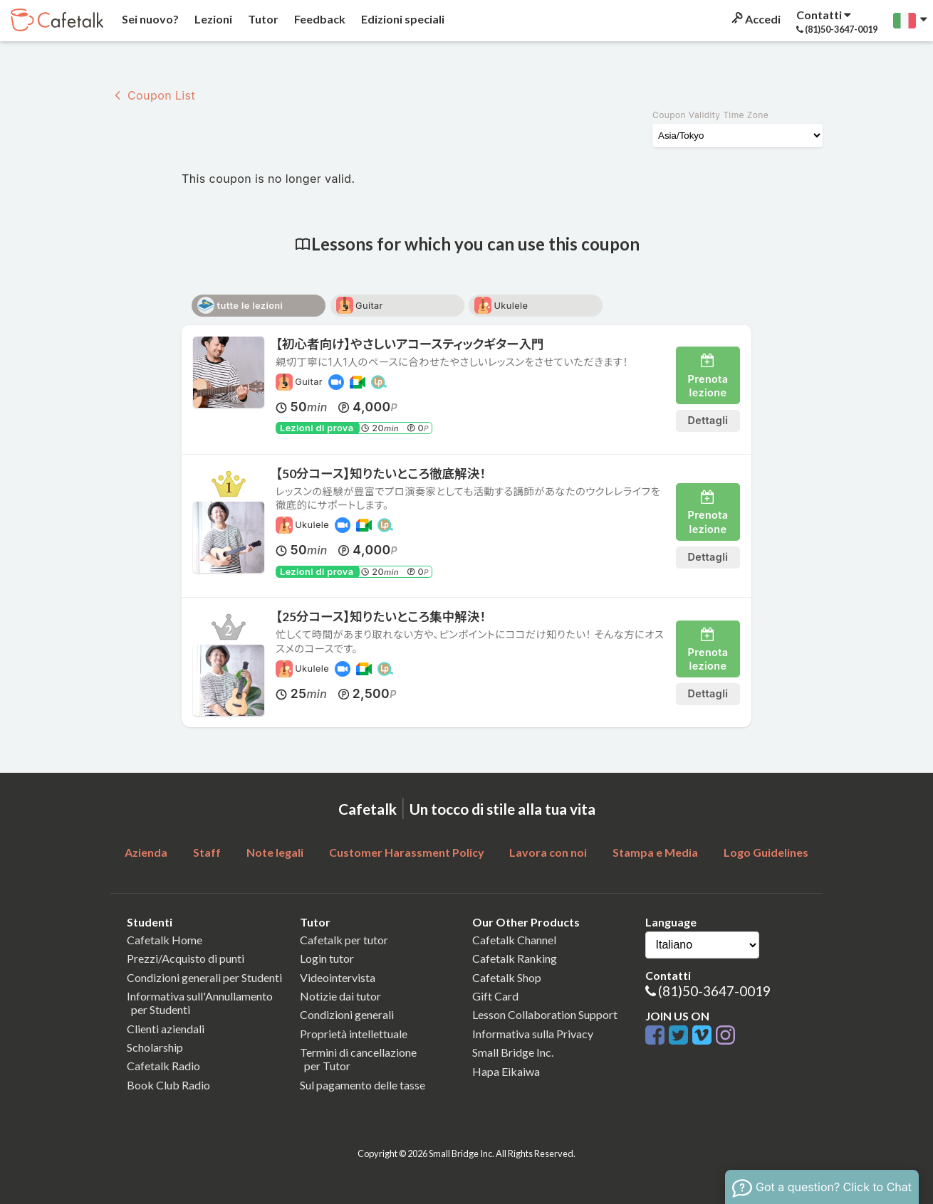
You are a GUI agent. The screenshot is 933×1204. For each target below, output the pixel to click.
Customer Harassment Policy (406, 852)
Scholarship (155, 1047)
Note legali (274, 852)
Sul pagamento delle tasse (362, 1085)
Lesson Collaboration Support (544, 1014)
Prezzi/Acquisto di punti (185, 958)
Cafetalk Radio (163, 1065)
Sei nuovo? (149, 19)
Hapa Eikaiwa (506, 1071)
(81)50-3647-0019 (714, 991)
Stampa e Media (655, 852)
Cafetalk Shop (506, 977)
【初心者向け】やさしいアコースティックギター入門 (410, 344)
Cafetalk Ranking (514, 958)
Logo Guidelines (766, 852)
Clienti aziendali (165, 1028)
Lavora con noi (548, 852)
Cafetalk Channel (514, 939)
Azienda (146, 852)
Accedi (755, 19)
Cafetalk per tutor (344, 939)
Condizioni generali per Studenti (204, 977)
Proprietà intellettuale (353, 1033)
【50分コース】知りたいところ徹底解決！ (381, 473)
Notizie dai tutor (340, 996)
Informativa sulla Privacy (532, 1033)
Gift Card (495, 996)
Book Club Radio (168, 1085)
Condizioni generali (347, 1014)
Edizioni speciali (401, 19)
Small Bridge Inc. (512, 1052)
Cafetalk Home (164, 939)
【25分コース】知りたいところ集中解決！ (381, 616)
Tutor (262, 19)
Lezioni (212, 19)
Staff (207, 852)
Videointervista (337, 977)
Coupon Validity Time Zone (710, 115)
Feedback (318, 19)
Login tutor (327, 958)
